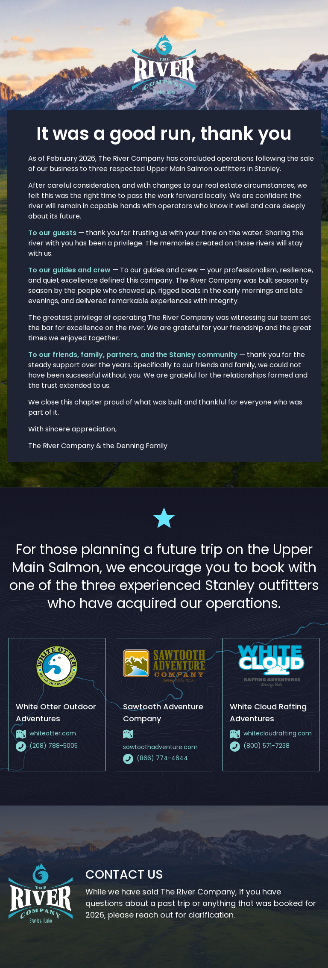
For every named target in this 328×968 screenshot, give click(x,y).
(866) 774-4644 (162, 758)
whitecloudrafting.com (277, 733)
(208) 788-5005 (53, 745)
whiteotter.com (52, 733)
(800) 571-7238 (266, 745)
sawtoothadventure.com (160, 747)
